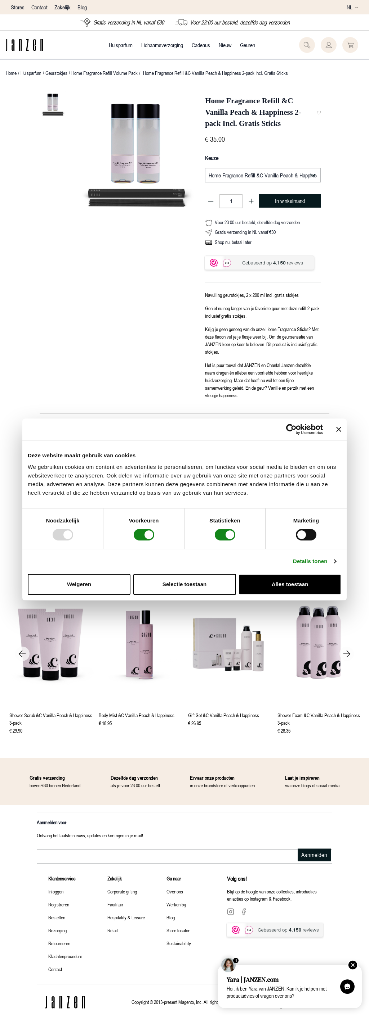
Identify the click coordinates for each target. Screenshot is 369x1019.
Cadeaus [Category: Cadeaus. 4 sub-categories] (201, 45)
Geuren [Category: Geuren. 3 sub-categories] (247, 45)
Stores (18, 7)
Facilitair (115, 904)
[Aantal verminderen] (211, 201)
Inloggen (55, 891)
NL (352, 7)
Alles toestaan (290, 584)
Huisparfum (31, 73)
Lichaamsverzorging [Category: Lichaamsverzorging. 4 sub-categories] (162, 45)
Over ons (174, 891)
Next (346, 654)
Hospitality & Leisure (126, 917)
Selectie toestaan (185, 584)
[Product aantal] (231, 201)
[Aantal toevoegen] (251, 201)
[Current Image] (53, 104)
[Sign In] (329, 45)
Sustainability (178, 943)
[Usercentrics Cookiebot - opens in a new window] (291, 429)
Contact (40, 7)
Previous (22, 654)
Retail (112, 930)
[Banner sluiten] (338, 429)
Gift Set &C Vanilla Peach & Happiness (223, 715)
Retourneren (59, 943)
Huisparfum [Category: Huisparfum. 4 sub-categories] (121, 45)
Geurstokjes (56, 73)
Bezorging (57, 930)
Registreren (58, 904)
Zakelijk (62, 7)
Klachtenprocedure (65, 956)
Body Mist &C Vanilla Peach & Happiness (136, 715)
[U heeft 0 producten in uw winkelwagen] (350, 45)
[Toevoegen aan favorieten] (319, 112)
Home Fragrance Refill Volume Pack (104, 73)
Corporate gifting (122, 891)
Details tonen (310, 561)
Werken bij (176, 904)
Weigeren (79, 584)
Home (11, 73)
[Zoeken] (307, 45)
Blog (82, 7)
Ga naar (173, 878)
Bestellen (56, 917)
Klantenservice (61, 878)
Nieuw (225, 45)
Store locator (178, 930)
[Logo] (24, 45)
